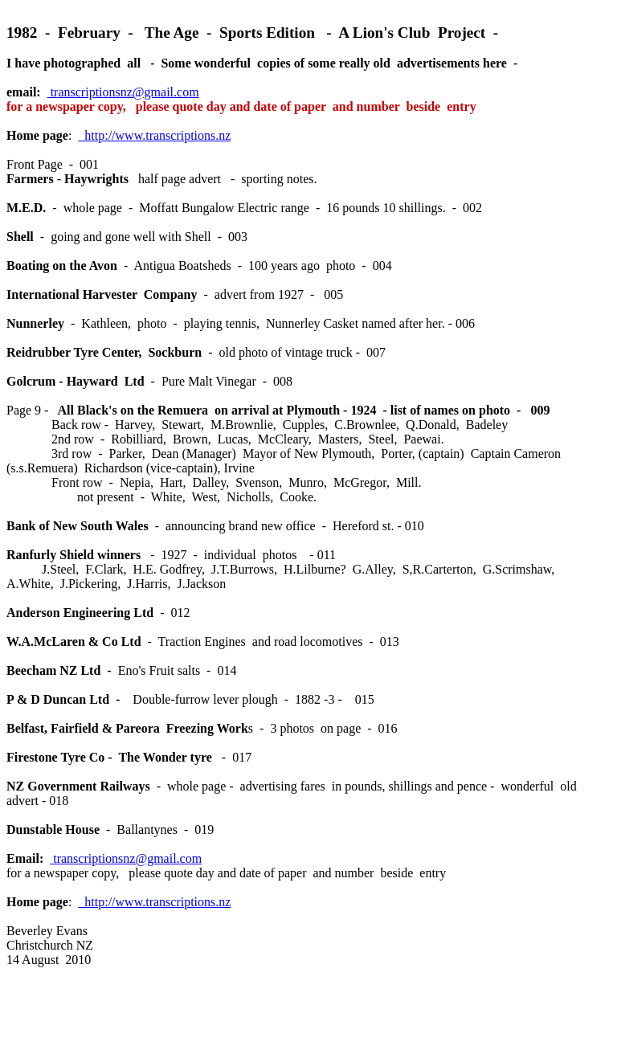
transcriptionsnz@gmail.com (123, 92)
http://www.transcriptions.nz (154, 135)
